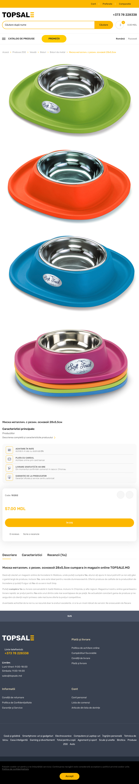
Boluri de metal (57, 52)
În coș (69, 523)
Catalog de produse (18, 39)
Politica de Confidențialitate (17, 703)
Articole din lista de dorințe (86, 708)
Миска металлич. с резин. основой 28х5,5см (92, 52)
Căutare (103, 25)
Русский (132, 39)
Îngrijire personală (112, 737)
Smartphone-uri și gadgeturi (37, 737)
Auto (72, 745)
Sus (69, 616)
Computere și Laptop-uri (87, 737)
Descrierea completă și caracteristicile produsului (29, 437)
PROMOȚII (54, 39)
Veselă (33, 52)
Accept (69, 776)
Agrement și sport (87, 741)
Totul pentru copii (66, 741)
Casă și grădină (12, 737)
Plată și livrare (79, 664)
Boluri (43, 52)
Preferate (106, 4)
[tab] (9, 557)
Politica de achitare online (86, 649)
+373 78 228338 (125, 15)
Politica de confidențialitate (15, 769)
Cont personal (79, 698)
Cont (91, 4)
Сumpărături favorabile (84, 654)
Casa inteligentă (19, 741)
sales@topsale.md (12, 676)
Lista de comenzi (81, 703)
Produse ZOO (19, 52)
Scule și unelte (107, 741)
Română (120, 39)
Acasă (5, 52)
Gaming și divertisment (42, 741)
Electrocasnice (63, 737)
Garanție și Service (12, 708)
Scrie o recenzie (31, 534)
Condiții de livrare (81, 659)
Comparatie (124, 4)
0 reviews (14, 534)
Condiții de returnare (13, 698)
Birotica (121, 741)
